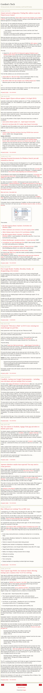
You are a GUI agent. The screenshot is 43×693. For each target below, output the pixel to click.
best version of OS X (28, 470)
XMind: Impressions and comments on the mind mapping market (18, 229)
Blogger (24, 690)
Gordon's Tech (8, 4)
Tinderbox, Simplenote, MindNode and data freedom (15, 250)
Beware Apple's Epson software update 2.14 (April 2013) (18, 98)
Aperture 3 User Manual (9, 488)
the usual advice (27, 338)
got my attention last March (22, 587)
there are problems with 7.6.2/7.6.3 (21, 648)
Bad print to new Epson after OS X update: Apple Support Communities (20, 124)
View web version (21, 687)
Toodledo (21, 432)
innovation (37, 168)
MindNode (6, 254)
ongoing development (14, 183)
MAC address (34, 43)
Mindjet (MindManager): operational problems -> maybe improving (19, 240)
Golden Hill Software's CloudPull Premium (19, 384)
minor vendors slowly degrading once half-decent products (22, 171)
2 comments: (12, 459)
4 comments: (12, 319)
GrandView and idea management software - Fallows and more (18, 246)
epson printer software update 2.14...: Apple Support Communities (19, 121)
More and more (4, 192)
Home (21, 684)
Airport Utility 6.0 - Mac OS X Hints (11, 76)
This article (8, 529)
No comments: (13, 92)
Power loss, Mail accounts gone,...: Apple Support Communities (23, 345)
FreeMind (15, 182)
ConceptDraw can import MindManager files (13, 242)
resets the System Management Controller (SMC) (18, 518)
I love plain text (12, 192)
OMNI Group (13, 252)
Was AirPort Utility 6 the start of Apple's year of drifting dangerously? (19, 80)
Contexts (30, 441)
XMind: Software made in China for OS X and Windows (16, 232)
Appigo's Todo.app (33, 432)
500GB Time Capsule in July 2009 (17, 582)
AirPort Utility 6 (22, 585)
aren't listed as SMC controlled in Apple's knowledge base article (22, 526)
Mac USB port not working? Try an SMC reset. (15, 509)
